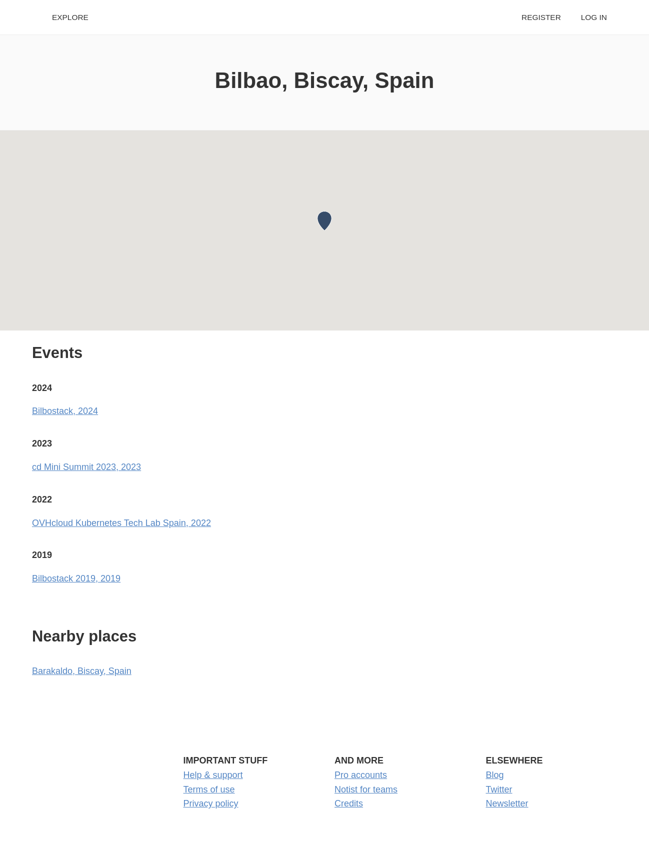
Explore (70, 17)
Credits (348, 803)
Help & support (213, 775)
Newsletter (507, 803)
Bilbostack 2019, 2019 (76, 579)
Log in (594, 17)
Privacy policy (211, 803)
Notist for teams (366, 789)
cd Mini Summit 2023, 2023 (86, 467)
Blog (495, 775)
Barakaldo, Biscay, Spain (82, 671)
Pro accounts (360, 775)
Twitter (499, 789)
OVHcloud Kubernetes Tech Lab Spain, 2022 (121, 523)
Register (541, 17)
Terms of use (209, 789)
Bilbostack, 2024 (65, 411)
